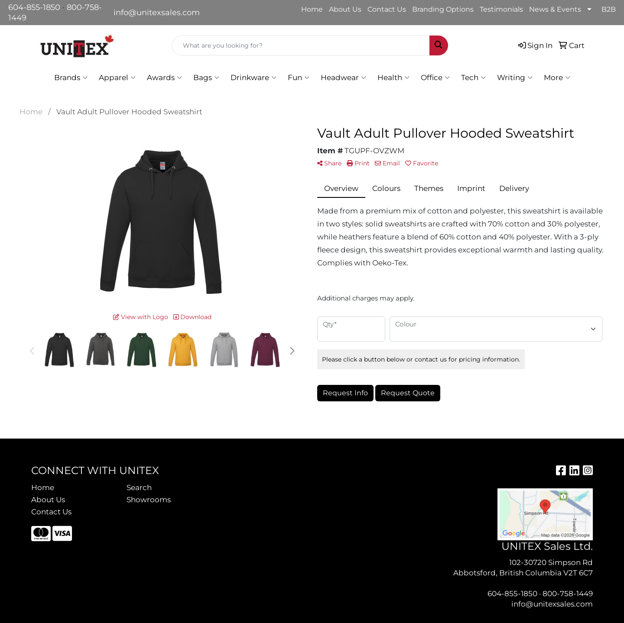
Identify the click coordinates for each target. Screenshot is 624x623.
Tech (473, 77)
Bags (206, 77)
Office (435, 77)
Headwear (343, 77)
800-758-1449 (568, 593)
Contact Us (386, 9)
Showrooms (149, 499)
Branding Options (443, 9)
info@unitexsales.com (157, 12)
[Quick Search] (301, 45)
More (557, 77)
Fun (298, 77)
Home (312, 9)
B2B (608, 9)
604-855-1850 (34, 7)
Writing (515, 77)
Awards (164, 77)
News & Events (555, 9)
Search (139, 487)
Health (393, 77)
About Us (345, 9)
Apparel (117, 77)
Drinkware (253, 77)
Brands (71, 77)
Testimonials (501, 9)
